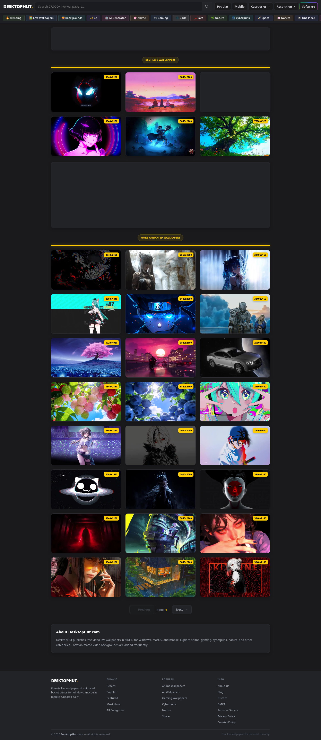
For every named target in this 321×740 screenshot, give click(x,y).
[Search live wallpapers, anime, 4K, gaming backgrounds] (118, 6)
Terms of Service (228, 710)
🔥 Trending (13, 18)
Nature (166, 710)
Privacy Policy (226, 716)
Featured (112, 698)
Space (166, 716)
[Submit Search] (207, 6)
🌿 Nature (217, 18)
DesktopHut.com (72, 734)
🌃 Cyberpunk (241, 18)
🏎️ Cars (198, 18)
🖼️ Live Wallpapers (41, 18)
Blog (220, 692)
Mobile (240, 6)
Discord (222, 698)
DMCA (221, 704)
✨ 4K (93, 18)
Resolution (286, 6)
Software (308, 6)
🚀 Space (263, 18)
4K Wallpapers (171, 692)
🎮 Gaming (161, 18)
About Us (223, 686)
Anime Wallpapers (173, 686)
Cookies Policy (227, 722)
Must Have (113, 704)
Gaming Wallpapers (174, 698)
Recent (111, 686)
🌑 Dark (181, 18)
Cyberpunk (169, 704)
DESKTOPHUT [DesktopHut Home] (18, 6)
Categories (260, 6)
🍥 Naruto (283, 18)
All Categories (115, 710)
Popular (222, 6)
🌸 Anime (139, 18)
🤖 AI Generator (115, 18)
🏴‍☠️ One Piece (306, 18)
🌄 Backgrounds (71, 18)
